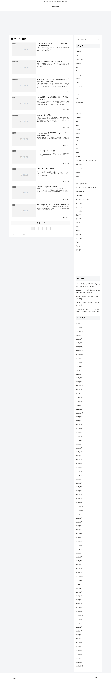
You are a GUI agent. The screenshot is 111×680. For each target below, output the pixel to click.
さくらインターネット (82, 199)
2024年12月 (79, 347)
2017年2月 (79, 498)
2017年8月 (79, 483)
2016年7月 (79, 522)
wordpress (79, 164)
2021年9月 (79, 417)
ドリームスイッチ (81, 207)
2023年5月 (79, 374)
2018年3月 (79, 475)
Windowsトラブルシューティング (86, 160)
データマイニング (81, 203)
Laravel (78, 82)
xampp (78, 172)
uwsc (77, 152)
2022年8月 (79, 389)
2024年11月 (79, 351)
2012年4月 (79, 654)
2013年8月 (79, 623)
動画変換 (78, 219)
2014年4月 (79, 596)
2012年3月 (79, 658)
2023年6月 (79, 370)
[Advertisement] (55, 22)
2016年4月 (79, 533)
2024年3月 (79, 362)
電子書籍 (78, 250)
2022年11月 (79, 386)
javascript (79, 75)
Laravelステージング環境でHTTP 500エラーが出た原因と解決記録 (88, 291)
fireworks (78, 63)
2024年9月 (79, 358)
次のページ (41, 223)
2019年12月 (79, 428)
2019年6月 (79, 444)
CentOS (78, 51)
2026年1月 (79, 327)
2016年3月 (79, 537)
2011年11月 (79, 662)
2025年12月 (79, 331)
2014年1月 (79, 607)
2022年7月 (79, 393)
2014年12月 (79, 576)
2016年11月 (79, 506)
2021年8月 (79, 421)
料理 (77, 226)
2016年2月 (79, 541)
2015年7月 (79, 557)
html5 (77, 67)
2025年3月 (79, 339)
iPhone (78, 71)
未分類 (78, 230)
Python (78, 129)
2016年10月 (79, 510)
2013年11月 (79, 615)
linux (77, 90)
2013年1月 (79, 642)
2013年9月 (79, 619)
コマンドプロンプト (82, 184)
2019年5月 (79, 448)
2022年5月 (79, 397)
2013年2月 (79, 639)
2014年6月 (79, 592)
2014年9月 (79, 580)
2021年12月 (79, 405)
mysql (77, 110)
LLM (77, 98)
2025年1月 (79, 343)
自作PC (78, 242)
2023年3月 (79, 378)
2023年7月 (79, 366)
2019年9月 (79, 432)
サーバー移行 (80, 191)
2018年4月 (79, 471)
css (77, 55)
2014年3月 (79, 600)
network (78, 114)
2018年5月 (79, 467)
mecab (78, 106)
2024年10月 (79, 354)
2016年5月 (79, 530)
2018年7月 (79, 460)
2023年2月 (79, 382)
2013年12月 (79, 611)
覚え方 (78, 246)
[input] (88, 39)
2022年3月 (79, 401)
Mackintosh (79, 102)
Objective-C (79, 117)
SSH (77, 137)
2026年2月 (79, 323)
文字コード (79, 222)
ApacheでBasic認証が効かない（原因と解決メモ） (88, 298)
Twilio (77, 145)
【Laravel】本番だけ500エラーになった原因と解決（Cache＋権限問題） (88, 285)
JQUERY (78, 78)
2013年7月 (79, 627)
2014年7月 (79, 588)
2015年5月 (79, 561)
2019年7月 (79, 440)
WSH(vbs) (79, 168)
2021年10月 (79, 413)
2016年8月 (79, 518)
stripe (77, 141)
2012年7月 (79, 650)
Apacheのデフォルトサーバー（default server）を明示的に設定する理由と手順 (88, 310)
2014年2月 (79, 604)
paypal (78, 121)
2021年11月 (79, 409)
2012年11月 (79, 646)
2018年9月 (79, 456)
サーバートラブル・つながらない (86, 187)
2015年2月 (79, 572)
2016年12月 (79, 502)
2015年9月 (79, 549)
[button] (99, 39)
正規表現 (78, 234)
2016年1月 (79, 545)
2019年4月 (79, 452)
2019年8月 (79, 436)
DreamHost (79, 59)
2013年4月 (79, 631)
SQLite (78, 133)
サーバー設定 (80, 195)
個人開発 (78, 215)
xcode (77, 176)
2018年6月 (79, 463)
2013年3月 (79, 635)
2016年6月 (79, 526)
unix (77, 149)
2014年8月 (79, 584)
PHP (77, 125)
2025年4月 (79, 335)
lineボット (79, 86)
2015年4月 (79, 565)
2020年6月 (79, 424)
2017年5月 (79, 491)
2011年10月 (79, 666)
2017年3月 (79, 495)
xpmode (78, 180)
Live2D (78, 94)
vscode (78, 156)
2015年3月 (79, 568)
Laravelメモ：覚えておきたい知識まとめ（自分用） (87, 304)
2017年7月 (79, 487)
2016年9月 (79, 514)
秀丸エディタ (80, 238)
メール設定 (79, 211)
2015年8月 (79, 553)
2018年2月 (79, 479)
